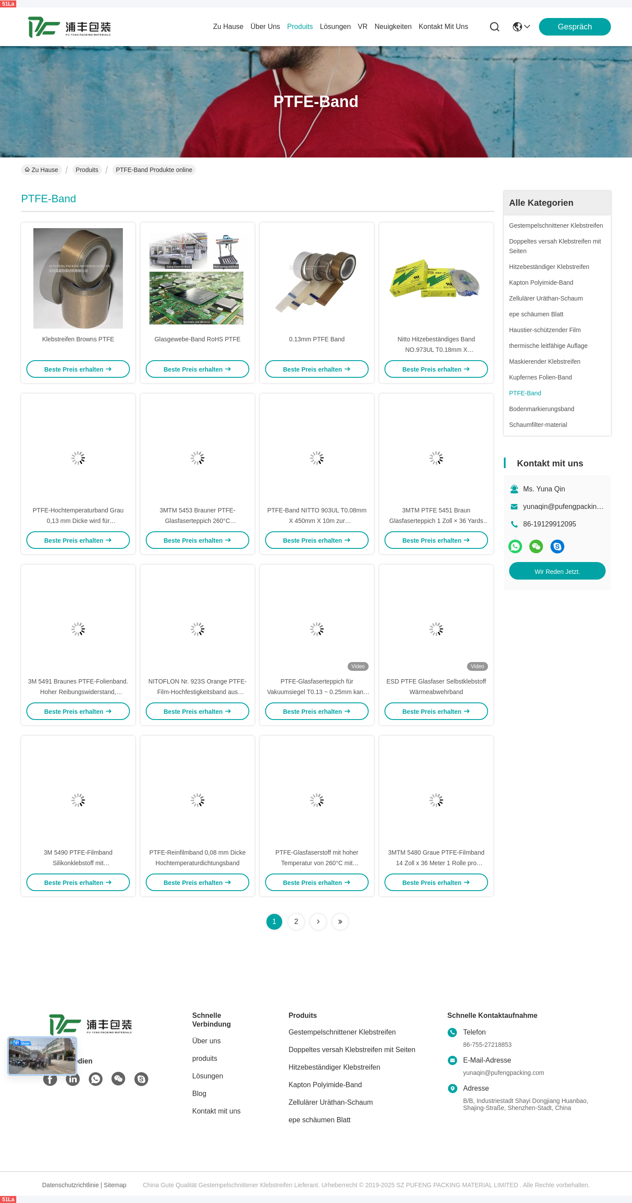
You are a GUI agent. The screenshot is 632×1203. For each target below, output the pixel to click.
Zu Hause (228, 26)
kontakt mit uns (443, 26)
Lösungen (207, 1076)
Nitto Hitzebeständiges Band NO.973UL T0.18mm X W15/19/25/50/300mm (436, 350)
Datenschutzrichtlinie (70, 1185)
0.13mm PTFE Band (317, 339)
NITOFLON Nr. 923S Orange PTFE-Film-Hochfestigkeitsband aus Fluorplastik (197, 692)
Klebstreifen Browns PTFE (78, 339)
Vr (362, 26)
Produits (87, 169)
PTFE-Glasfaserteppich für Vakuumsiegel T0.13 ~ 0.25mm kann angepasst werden (316, 692)
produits (300, 26)
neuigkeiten (393, 26)
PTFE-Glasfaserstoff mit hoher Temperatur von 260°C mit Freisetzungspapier (317, 863)
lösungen (335, 26)
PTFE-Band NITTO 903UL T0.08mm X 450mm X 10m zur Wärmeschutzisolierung (316, 521)
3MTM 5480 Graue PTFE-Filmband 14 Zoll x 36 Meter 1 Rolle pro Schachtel (436, 863)
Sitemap (115, 1185)
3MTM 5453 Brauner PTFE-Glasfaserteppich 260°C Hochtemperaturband (198, 521)
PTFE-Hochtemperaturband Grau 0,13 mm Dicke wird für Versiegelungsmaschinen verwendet (78, 521)
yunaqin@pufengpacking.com (569, 506)
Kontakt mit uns (216, 1111)
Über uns (265, 26)
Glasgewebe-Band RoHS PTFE (197, 339)
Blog (199, 1093)
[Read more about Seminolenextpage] (318, 922)
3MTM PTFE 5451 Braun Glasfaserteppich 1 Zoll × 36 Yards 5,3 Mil (436, 521)
